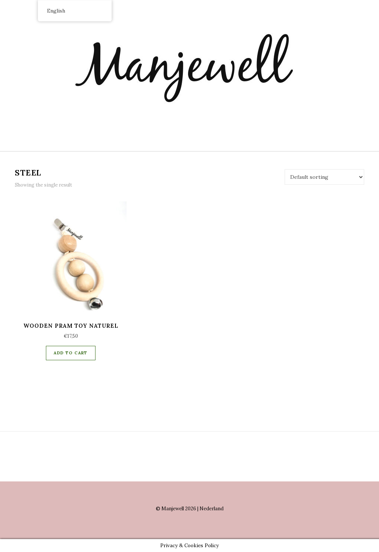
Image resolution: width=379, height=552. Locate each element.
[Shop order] (324, 177)
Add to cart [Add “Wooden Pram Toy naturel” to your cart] (70, 352)
